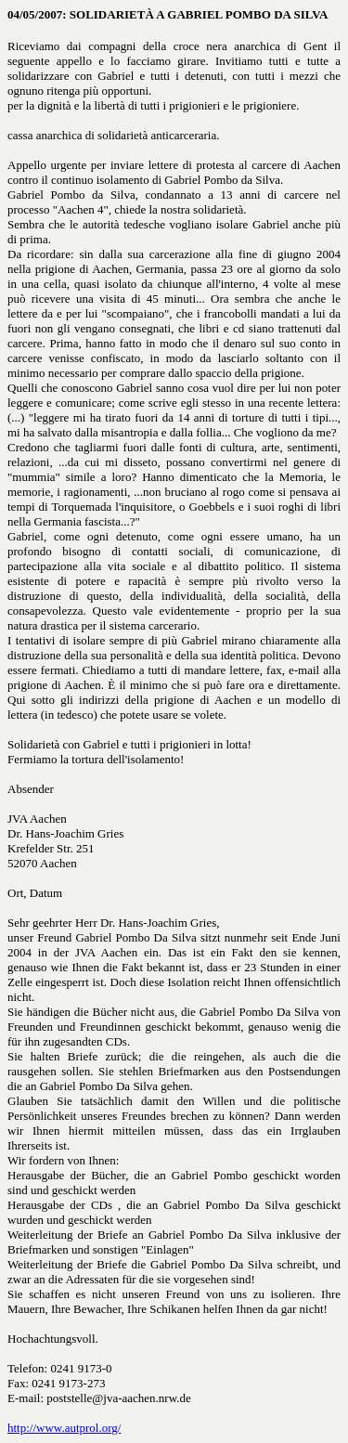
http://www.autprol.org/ (64, 1428)
